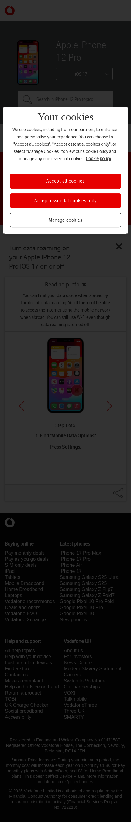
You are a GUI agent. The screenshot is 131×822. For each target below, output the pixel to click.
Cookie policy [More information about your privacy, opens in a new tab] (98, 158)
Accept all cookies (65, 181)
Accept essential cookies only (65, 200)
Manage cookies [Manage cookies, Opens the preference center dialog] (65, 220)
